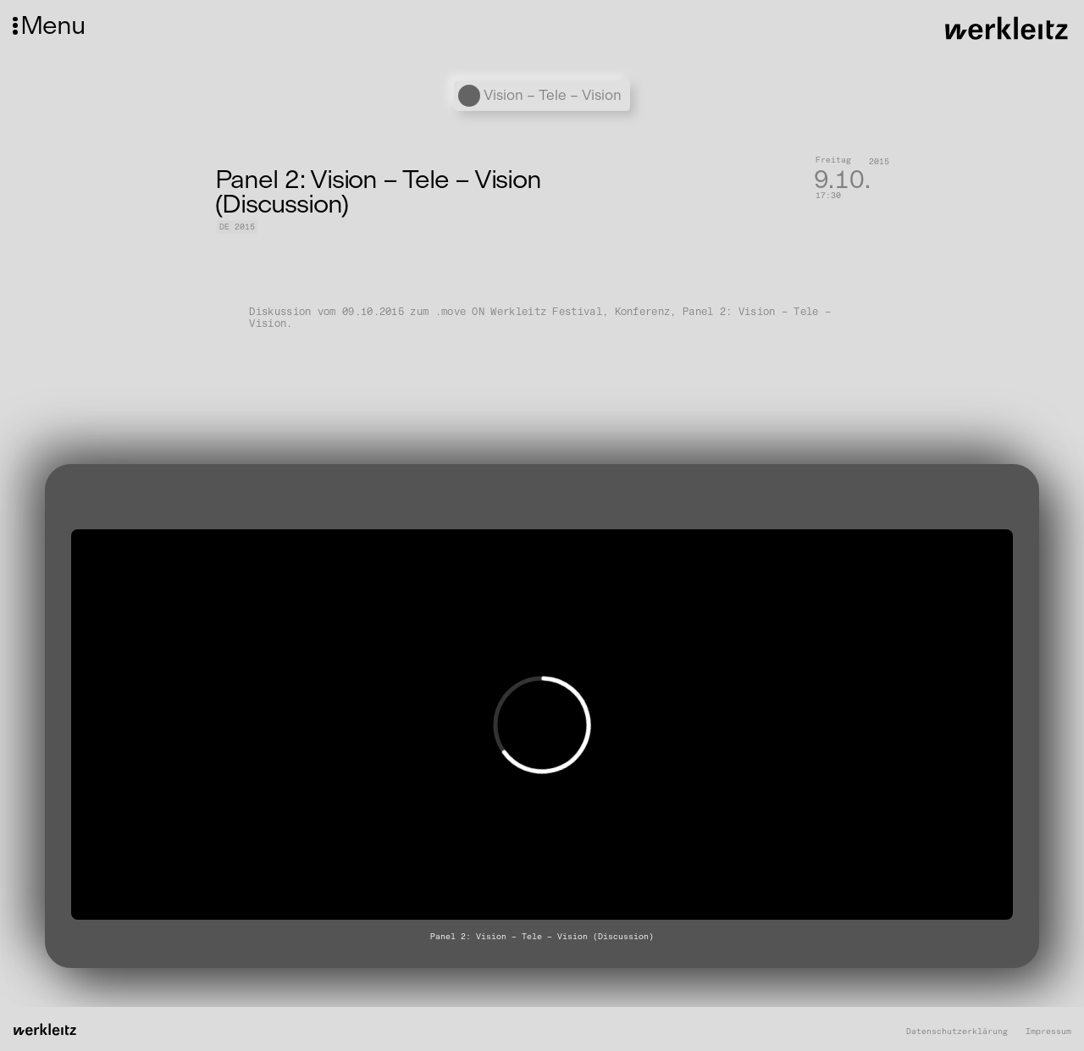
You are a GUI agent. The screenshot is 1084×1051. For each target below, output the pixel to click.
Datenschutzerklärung (957, 1032)
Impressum (1048, 1032)
